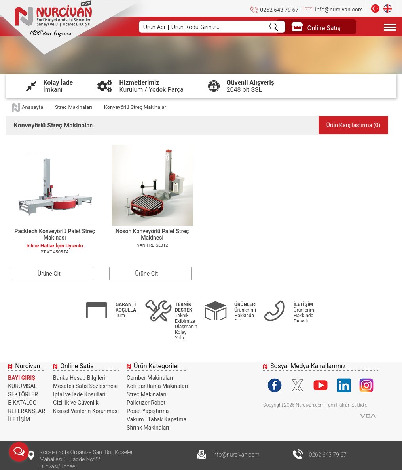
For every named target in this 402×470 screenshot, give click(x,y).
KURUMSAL (22, 386)
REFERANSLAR (26, 411)
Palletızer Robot (146, 403)
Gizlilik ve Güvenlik (76, 403)
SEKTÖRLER (23, 394)
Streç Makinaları (73, 107)
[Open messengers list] (19, 452)
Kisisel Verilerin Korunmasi (86, 411)
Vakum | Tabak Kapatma (156, 419)
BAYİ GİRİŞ (21, 378)
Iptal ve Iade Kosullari (79, 394)
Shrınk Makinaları (148, 427)
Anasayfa (32, 107)
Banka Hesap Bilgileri (79, 378)
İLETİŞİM (19, 419)
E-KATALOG (22, 403)
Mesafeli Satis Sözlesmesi (85, 386)
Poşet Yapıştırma (148, 411)
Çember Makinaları (150, 378)
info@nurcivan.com (339, 9)
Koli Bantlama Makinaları (157, 386)
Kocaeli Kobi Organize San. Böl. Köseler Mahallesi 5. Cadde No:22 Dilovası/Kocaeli (86, 459)
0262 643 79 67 (279, 10)
